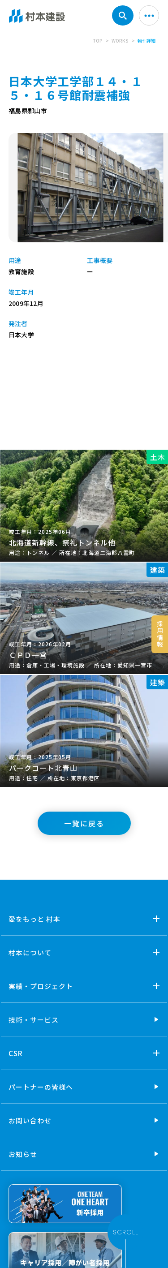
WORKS (120, 40)
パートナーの (41, 1087)
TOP (98, 40)
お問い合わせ (30, 1120)
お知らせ (23, 1154)
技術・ (34, 1019)
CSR (16, 1053)
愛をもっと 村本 (34, 919)
